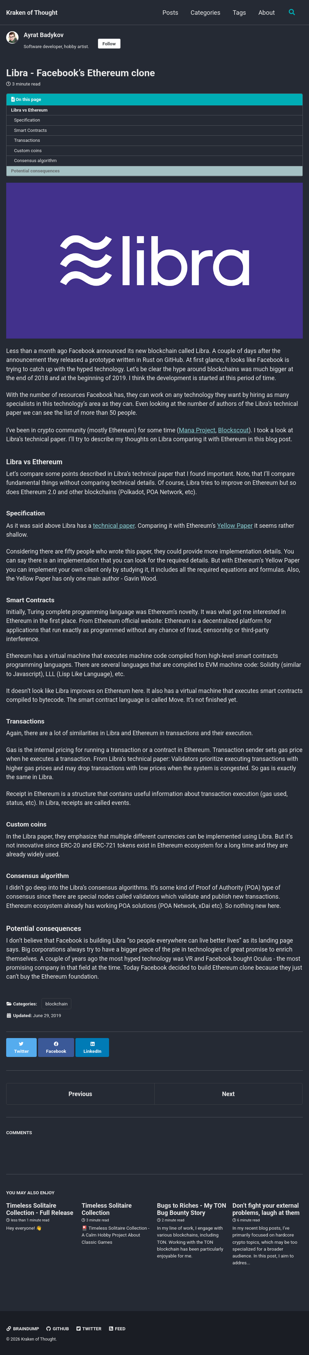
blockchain (56, 1018)
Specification (27, 121)
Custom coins (28, 152)
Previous (80, 1101)
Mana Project (202, 434)
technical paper (116, 531)
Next (228, 1101)
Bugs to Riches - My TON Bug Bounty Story (191, 1216)
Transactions (27, 142)
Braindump (23, 1328)
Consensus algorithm (36, 163)
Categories (205, 12)
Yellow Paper (240, 531)
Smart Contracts (31, 131)
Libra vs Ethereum (30, 111)
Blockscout (238, 434)
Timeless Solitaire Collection (107, 1216)
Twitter (90, 1328)
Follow (111, 43)
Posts (170, 12)
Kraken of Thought (32, 12)
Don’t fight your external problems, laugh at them (266, 1216)
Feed (119, 1328)
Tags (238, 12)
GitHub (58, 1328)
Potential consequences (36, 173)
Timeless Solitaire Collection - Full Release (39, 1216)
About (266, 12)
